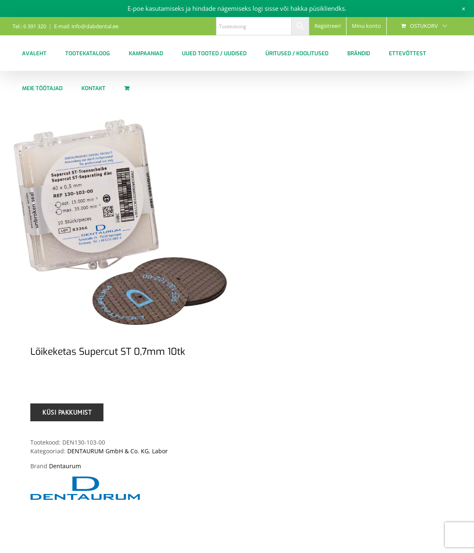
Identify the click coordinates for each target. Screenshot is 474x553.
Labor (160, 451)
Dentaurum (65, 466)
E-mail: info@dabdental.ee (86, 26)
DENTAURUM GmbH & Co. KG (108, 451)
